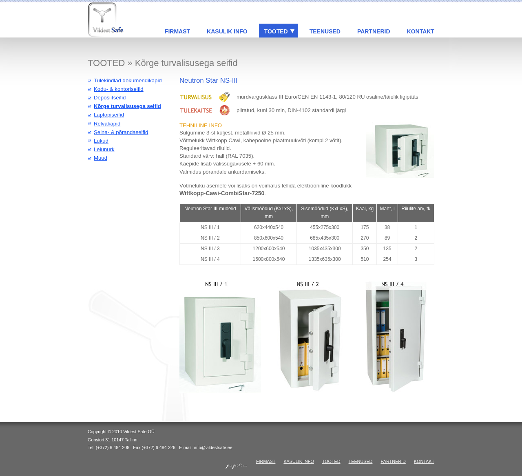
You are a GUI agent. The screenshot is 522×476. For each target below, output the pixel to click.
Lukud (101, 141)
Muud (100, 158)
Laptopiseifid (109, 115)
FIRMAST (177, 31)
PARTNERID (373, 31)
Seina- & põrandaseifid (121, 132)
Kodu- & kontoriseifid (119, 89)
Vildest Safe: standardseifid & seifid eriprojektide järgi (106, 19)
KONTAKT (420, 31)
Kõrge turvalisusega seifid (127, 106)
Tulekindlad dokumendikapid (128, 80)
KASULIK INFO (227, 31)
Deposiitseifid (110, 98)
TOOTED (276, 31)
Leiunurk (104, 149)
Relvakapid (107, 124)
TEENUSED (325, 31)
